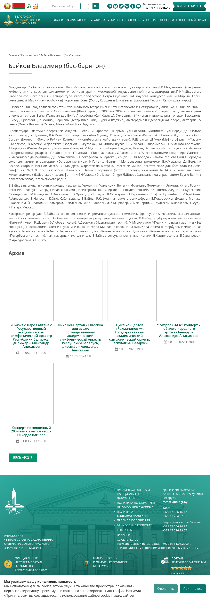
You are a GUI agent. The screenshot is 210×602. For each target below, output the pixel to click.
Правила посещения (133, 520)
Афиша (100, 20)
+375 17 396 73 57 (174, 530)
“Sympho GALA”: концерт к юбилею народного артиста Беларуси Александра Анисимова (178, 330)
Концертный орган (191, 20)
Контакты (133, 20)
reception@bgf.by (174, 502)
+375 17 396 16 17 (174, 512)
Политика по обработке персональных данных (136, 505)
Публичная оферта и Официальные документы (133, 494)
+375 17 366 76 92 (174, 526)
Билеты (117, 20)
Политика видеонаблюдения (132, 514)
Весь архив (22, 457)
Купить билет (189, 6)
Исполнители (29, 55)
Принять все (192, 588)
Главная (58, 20)
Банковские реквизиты (135, 525)
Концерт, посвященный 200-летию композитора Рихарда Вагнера (31, 431)
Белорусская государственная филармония (28, 20)
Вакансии (125, 535)
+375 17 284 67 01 (174, 516)
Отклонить (165, 588)
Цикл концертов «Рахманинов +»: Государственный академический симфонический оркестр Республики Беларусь (129, 334)
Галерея (152, 20)
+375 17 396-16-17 (157, 8)
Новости (167, 20)
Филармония (78, 20)
